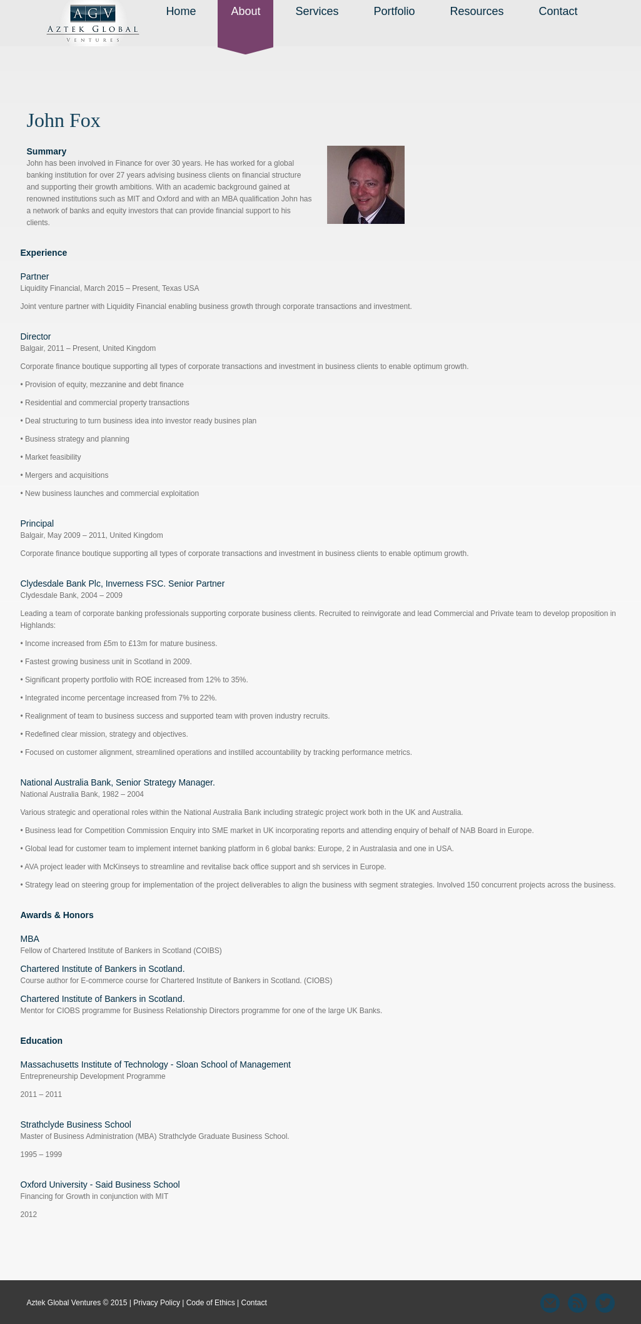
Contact (558, 11)
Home (181, 11)
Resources (477, 11)
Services (316, 11)
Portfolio (394, 11)
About (245, 11)
